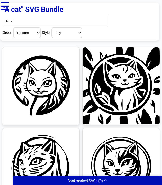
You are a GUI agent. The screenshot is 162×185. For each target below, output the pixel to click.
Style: (46, 33)
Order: (8, 33)
